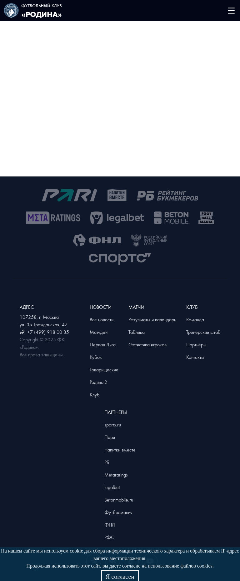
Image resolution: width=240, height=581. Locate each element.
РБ (106, 462)
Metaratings (116, 474)
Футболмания (118, 512)
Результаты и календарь (152, 319)
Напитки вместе (120, 449)
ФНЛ (109, 525)
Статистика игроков (147, 344)
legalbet (112, 487)
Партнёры (196, 344)
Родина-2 (98, 382)
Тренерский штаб (203, 332)
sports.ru (112, 424)
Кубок (96, 357)
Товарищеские (104, 369)
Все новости (101, 319)
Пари (109, 437)
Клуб (95, 394)
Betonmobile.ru (118, 500)
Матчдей (99, 332)
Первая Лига (103, 344)
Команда (195, 319)
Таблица (136, 332)
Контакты (195, 357)
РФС (109, 537)
